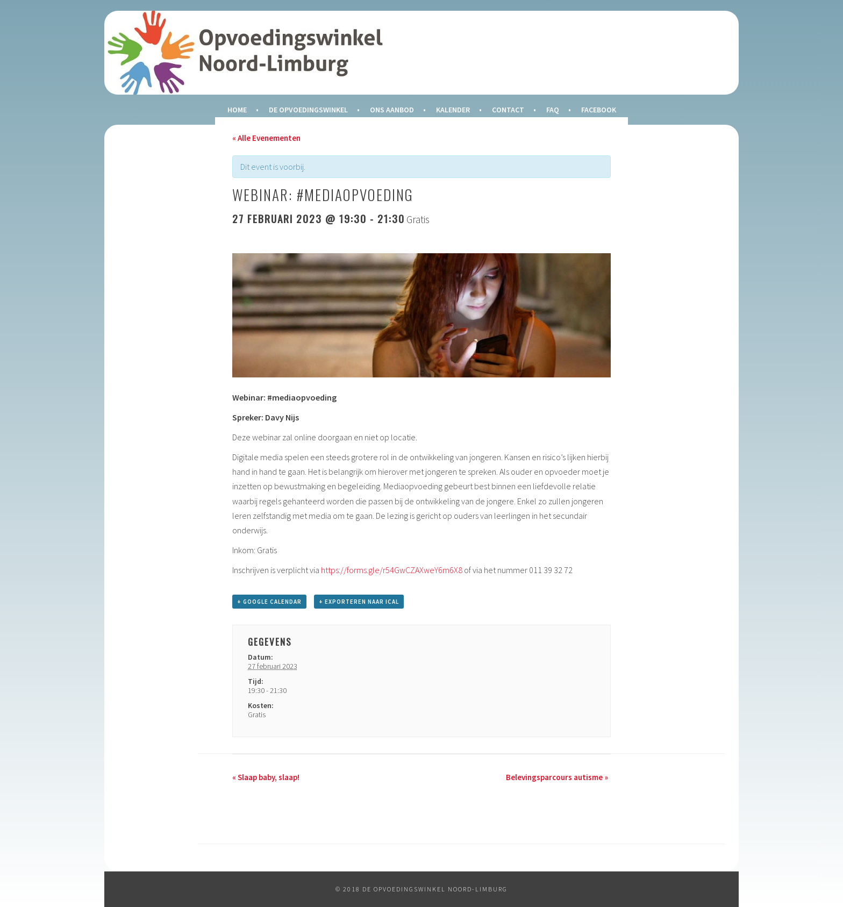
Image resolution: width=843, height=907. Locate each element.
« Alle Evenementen (266, 138)
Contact (508, 110)
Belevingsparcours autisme (557, 777)
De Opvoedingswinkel (308, 110)
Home (237, 110)
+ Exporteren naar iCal (359, 601)
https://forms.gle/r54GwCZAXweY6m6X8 (391, 570)
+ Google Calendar (269, 601)
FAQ (552, 110)
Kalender (453, 110)
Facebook (598, 110)
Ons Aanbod (392, 110)
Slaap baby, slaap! (265, 777)
